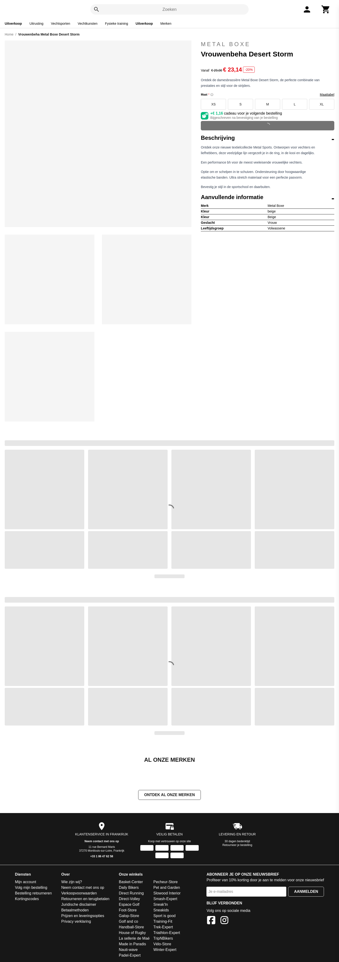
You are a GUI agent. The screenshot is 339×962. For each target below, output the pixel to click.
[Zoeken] (96, 9)
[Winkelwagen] (326, 9)
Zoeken (169, 9)
